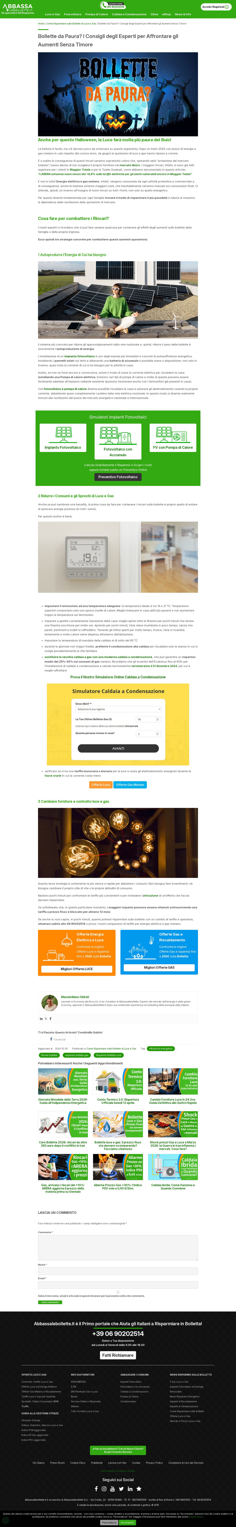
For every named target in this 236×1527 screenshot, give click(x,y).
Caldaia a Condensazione (129, 14)
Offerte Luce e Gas (180, 1416)
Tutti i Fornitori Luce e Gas (85, 1411)
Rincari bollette (49, 1055)
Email (42, 1278)
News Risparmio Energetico (185, 1396)
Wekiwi (75, 1406)
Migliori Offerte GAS (159, 967)
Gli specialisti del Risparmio (17, 12)
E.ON (73, 1386)
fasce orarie (53, 775)
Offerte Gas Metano (130, 784)
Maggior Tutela (80, 169)
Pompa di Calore (96, 14)
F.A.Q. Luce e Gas (179, 1381)
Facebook (58, 1039)
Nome (42, 1264)
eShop (166, 14)
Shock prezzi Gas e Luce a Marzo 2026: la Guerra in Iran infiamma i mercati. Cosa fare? (173, 1146)
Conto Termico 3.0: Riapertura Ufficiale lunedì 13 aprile (118, 1101)
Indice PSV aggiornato (33, 1440)
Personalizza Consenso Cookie (118, 1470)
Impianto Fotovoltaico (63, 437)
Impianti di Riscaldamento (183, 1401)
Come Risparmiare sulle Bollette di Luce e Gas (111, 1048)
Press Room (57, 1462)
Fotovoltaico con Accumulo (118, 441)
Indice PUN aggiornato (33, 1430)
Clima (154, 14)
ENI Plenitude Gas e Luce (84, 1391)
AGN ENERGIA (78, 1381)
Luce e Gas (52, 14)
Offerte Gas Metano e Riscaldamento (41, 1391)
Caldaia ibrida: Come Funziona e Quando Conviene (173, 1186)
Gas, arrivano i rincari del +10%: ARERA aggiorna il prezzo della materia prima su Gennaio (63, 1188)
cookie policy (196, 1516)
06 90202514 (115, 6)
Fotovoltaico (72, 14)
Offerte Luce (101, 784)
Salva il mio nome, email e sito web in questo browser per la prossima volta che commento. (91, 1295)
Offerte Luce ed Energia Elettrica (39, 1386)
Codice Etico (77, 1462)
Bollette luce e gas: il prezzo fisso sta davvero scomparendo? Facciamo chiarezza (118, 1146)
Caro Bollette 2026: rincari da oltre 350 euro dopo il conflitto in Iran (63, 1144)
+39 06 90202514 (118, 1333)
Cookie (136, 1462)
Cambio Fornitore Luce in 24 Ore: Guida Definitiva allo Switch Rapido (173, 1101)
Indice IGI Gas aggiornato (35, 1435)
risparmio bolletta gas (76, 1055)
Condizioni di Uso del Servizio (186, 1462)
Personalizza (109, 1522)
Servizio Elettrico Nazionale (86, 1401)
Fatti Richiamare (118, 1355)
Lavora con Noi (117, 1462)
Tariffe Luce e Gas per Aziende (38, 1396)
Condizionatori (128, 1401)
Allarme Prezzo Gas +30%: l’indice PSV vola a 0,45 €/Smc (118, 1186)
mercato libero (130, 165)
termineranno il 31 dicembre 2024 (154, 666)
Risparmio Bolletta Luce (108, 1055)
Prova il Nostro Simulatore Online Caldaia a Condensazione (118, 677)
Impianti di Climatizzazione (184, 1406)
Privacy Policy (154, 1462)
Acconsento (127, 1522)
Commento (45, 1232)
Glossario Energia (30, 1420)
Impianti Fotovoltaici (130, 1381)
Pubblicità (96, 1462)
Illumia (74, 1396)
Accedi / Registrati (215, 7)
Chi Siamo (39, 1462)
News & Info (183, 14)
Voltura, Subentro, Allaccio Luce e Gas (42, 1425)
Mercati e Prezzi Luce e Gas (185, 1421)
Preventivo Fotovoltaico (118, 477)
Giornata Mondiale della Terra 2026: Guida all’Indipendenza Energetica (63, 1101)
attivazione (150, 895)
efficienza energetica (160, 1048)
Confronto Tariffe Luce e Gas (37, 1381)
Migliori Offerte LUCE (77, 969)
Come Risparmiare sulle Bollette (187, 1411)
